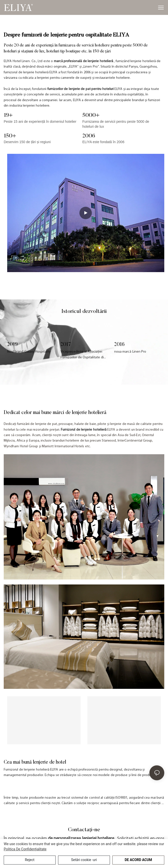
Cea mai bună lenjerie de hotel (35, 762)
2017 (66, 344)
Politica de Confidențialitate (25, 849)
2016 (119, 344)
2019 (12, 344)
